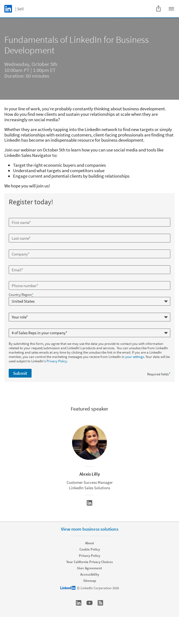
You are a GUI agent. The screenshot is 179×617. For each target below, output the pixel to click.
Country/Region (21, 295)
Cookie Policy (89, 549)
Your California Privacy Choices (89, 562)
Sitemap (89, 580)
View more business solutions (89, 529)
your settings (134, 356)
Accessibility (89, 574)
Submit (20, 373)
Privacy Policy (57, 361)
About (89, 543)
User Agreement (89, 568)
